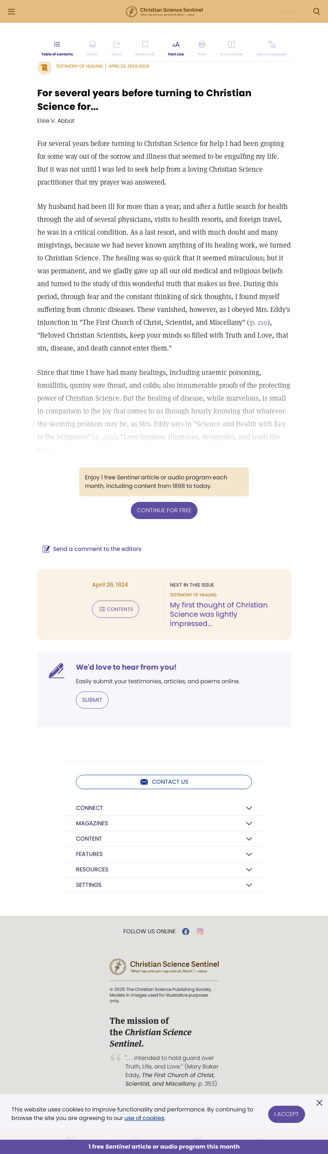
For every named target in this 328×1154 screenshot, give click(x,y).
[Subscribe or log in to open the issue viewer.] (231, 49)
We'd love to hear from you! (126, 667)
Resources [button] (92, 869)
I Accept (286, 1114)
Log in (288, 11)
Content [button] (89, 839)
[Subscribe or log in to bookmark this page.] (145, 49)
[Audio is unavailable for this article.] (92, 49)
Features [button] (89, 854)
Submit (92, 700)
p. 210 (258, 322)
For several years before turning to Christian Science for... (144, 100)
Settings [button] (88, 885)
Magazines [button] (92, 823)
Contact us (164, 782)
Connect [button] (89, 808)
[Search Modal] (316, 11)
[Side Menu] (11, 11)
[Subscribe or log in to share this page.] (117, 49)
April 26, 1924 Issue (129, 66)
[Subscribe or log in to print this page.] (202, 49)
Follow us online (149, 931)
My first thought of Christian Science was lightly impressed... (219, 614)
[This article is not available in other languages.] (271, 49)
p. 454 (104, 436)
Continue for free (164, 510)
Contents (115, 609)
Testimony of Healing (79, 66)
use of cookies (144, 1118)
